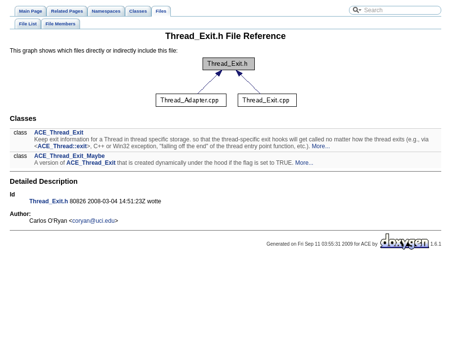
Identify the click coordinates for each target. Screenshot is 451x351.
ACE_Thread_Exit (58, 132)
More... (321, 146)
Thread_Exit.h (48, 201)
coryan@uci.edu (93, 220)
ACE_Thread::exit (62, 146)
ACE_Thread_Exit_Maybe (69, 156)
